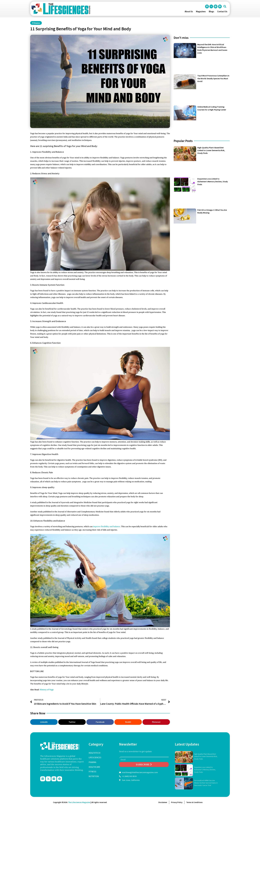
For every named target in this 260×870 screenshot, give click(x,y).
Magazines (201, 11)
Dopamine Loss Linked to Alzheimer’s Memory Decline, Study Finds (212, 181)
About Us (189, 11)
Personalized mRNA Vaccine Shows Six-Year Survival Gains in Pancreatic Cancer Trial (206, 782)
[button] (224, 6)
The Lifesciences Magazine (79, 802)
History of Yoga (46, 689)
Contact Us (222, 11)
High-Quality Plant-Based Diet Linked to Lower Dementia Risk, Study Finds (211, 150)
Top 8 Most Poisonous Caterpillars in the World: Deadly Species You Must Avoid (213, 78)
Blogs (211, 11)
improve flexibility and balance (106, 526)
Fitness (36, 22)
